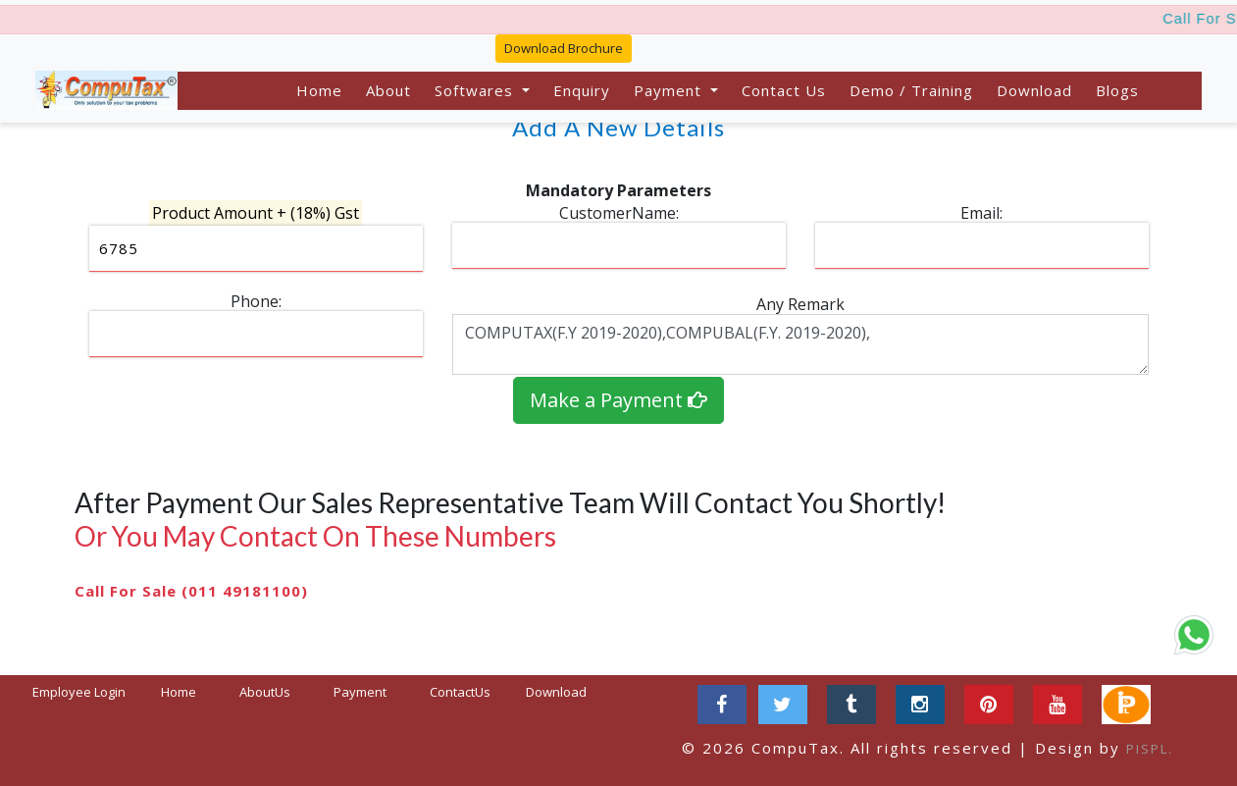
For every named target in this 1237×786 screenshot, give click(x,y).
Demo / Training (911, 90)
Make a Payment (618, 400)
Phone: (256, 301)
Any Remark (800, 304)
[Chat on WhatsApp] (1193, 634)
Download (1034, 90)
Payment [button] (670, 90)
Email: (981, 213)
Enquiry (581, 90)
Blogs (1117, 90)
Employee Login (79, 692)
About (388, 90)
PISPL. (1149, 749)
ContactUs (460, 692)
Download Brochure (563, 48)
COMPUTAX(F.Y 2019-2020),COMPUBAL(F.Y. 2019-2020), (800, 344)
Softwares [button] (476, 90)
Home (319, 90)
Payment (360, 692)
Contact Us (784, 90)
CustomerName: (619, 213)
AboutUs (264, 692)
